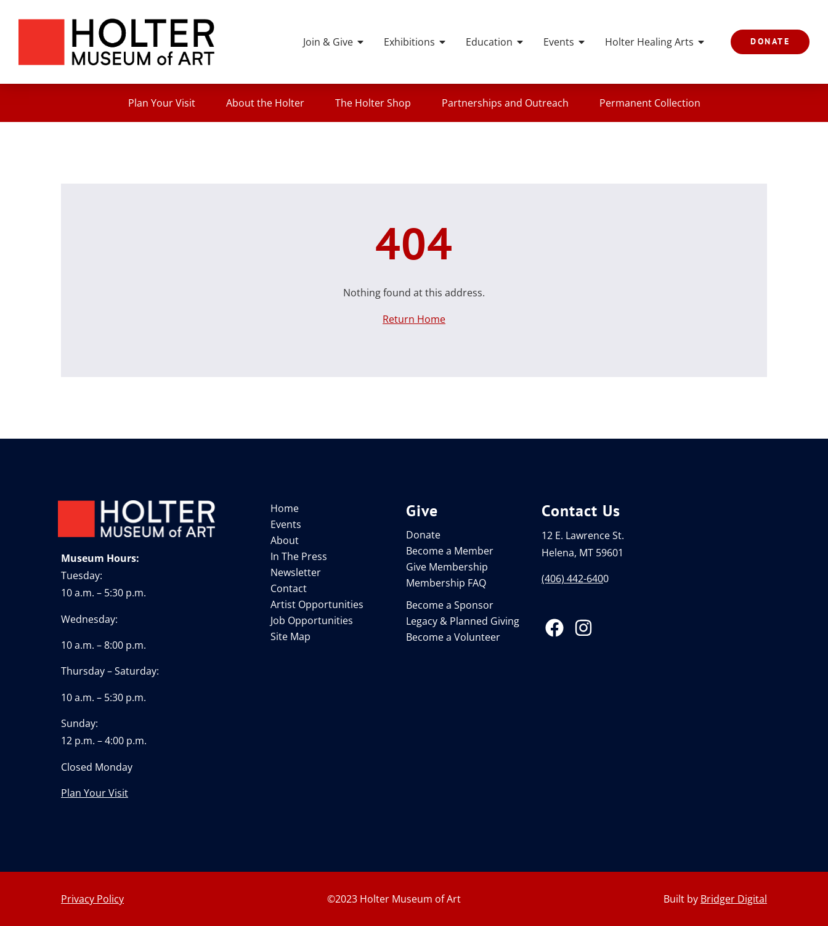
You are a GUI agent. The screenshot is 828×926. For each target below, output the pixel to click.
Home (284, 508)
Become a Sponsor (449, 605)
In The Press (298, 556)
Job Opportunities (311, 620)
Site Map (290, 636)
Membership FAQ (446, 583)
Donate (423, 535)
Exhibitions (415, 42)
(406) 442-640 (572, 578)
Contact (288, 588)
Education (495, 42)
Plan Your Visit (161, 103)
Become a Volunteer (453, 637)
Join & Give (334, 42)
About (284, 540)
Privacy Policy (92, 899)
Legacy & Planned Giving (462, 621)
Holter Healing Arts (655, 42)
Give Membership (447, 567)
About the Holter (265, 103)
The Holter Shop (373, 103)
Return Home (414, 319)
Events (564, 42)
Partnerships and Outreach (505, 103)
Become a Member (449, 551)
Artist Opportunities (316, 604)
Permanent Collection (649, 103)
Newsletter (295, 572)
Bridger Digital (733, 899)
